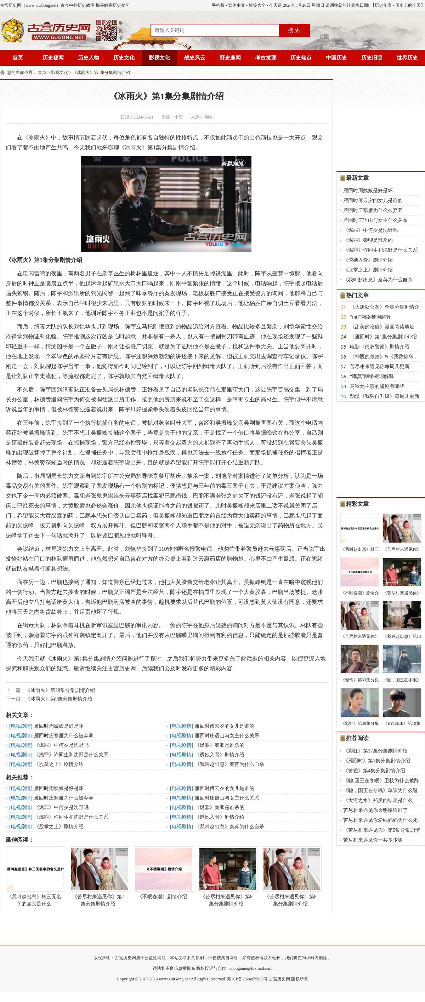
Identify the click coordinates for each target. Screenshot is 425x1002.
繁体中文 (236, 5)
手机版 (218, 5)
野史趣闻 (230, 58)
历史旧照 (371, 58)
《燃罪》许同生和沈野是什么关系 (71, 754)
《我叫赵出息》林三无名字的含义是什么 (34, 876)
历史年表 (383, 5)
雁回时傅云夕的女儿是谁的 (224, 726)
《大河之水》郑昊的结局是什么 (378, 800)
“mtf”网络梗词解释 (370, 317)
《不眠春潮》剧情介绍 (162, 872)
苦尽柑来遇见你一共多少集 (373, 840)
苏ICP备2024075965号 (247, 979)
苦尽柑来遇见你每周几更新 (379, 366)
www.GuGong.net (174, 979)
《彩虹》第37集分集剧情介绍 (375, 751)
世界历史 (407, 58)
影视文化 (159, 58)
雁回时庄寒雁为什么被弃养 (64, 735)
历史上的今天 (408, 5)
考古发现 (265, 58)
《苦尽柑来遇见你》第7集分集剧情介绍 (98, 876)
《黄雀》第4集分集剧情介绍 (374, 770)
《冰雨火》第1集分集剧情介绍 (101, 72)
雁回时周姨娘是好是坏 (59, 726)
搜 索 (294, 30)
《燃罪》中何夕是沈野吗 (61, 745)
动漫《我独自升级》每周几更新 (384, 396)
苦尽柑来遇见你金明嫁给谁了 (375, 810)
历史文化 (124, 58)
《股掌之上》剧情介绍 (59, 764)
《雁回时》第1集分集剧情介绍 (383, 336)
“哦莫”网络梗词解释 (372, 376)
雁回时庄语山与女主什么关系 (227, 735)
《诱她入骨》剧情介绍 (219, 754)
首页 (17, 58)
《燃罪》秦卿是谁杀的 (219, 745)
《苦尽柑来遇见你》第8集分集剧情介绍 (290, 876)
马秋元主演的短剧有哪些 (377, 386)
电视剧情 (21, 726)
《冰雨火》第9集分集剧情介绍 (59, 699)
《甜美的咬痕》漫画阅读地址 (382, 327)
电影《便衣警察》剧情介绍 (379, 346)
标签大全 (257, 5)
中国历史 (336, 58)
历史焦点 (301, 58)
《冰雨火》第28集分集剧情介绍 (60, 690)
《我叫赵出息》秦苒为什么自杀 (229, 764)
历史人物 (88, 58)
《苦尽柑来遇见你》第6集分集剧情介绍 (226, 876)
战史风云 (194, 58)
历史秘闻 (53, 58)
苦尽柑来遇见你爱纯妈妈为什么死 (380, 820)
